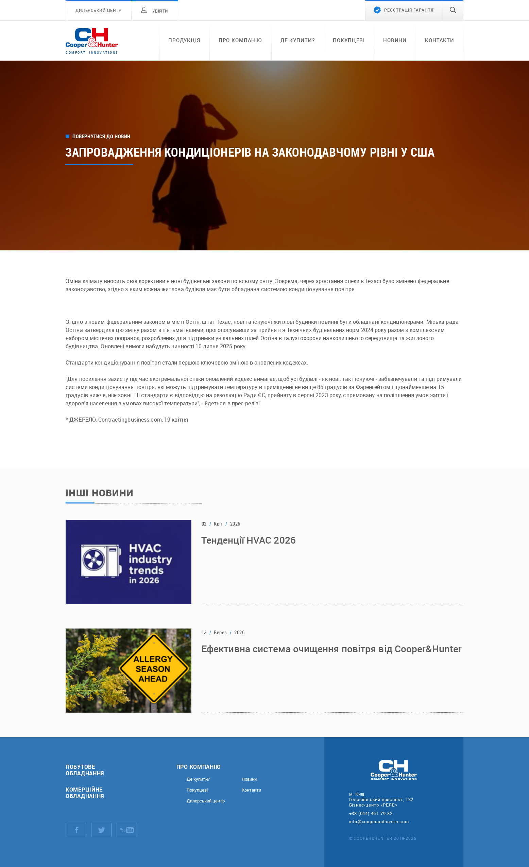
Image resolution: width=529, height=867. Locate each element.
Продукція (184, 40)
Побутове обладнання (85, 769)
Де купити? (297, 40)
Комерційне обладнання (85, 792)
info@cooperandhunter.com (379, 821)
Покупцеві (349, 40)
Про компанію (240, 40)
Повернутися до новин (101, 136)
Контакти (439, 40)
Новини (395, 40)
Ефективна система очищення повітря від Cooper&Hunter (331, 649)
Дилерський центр (206, 801)
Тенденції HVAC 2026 (248, 540)
